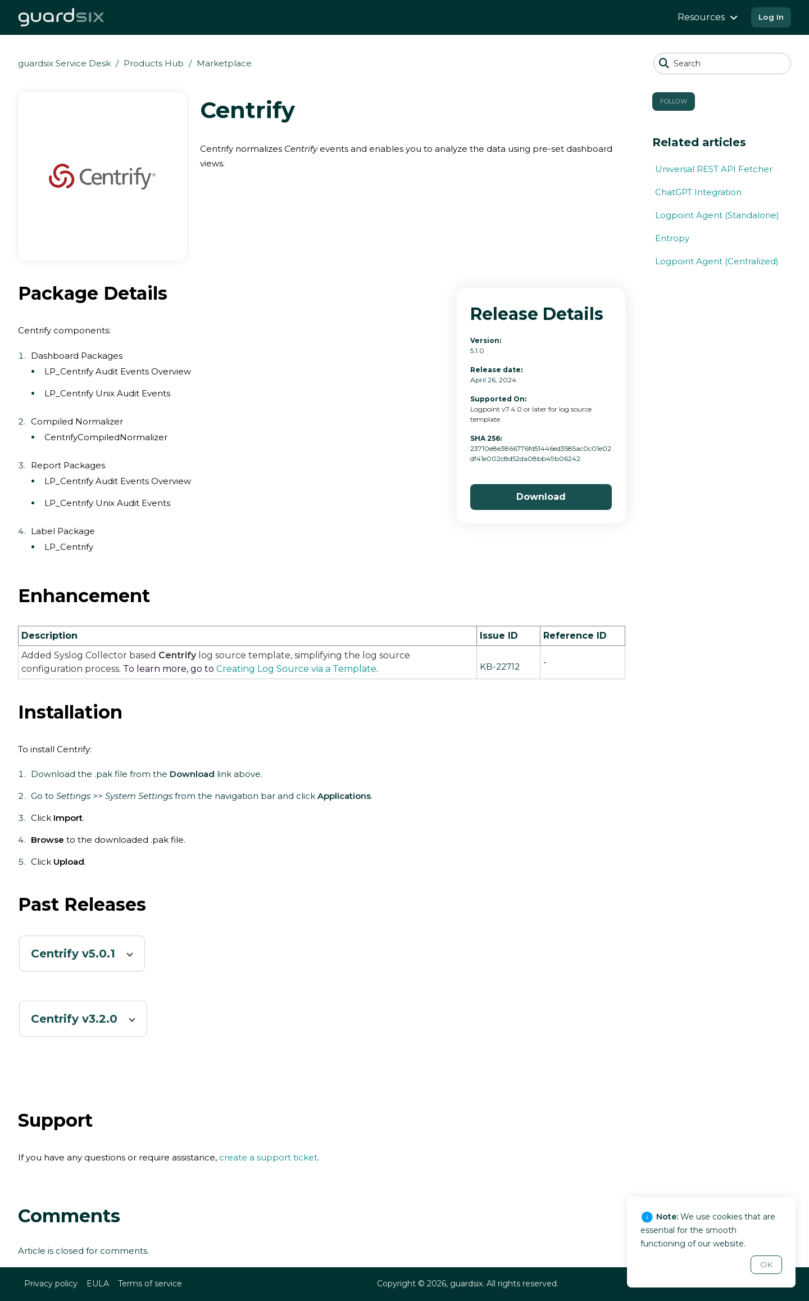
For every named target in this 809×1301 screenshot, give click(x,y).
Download (541, 496)
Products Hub (154, 63)
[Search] (722, 63)
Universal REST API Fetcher (713, 169)
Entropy (672, 238)
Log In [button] (771, 16)
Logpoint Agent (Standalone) (717, 215)
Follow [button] (673, 101)
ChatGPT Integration (698, 192)
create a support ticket (268, 1157)
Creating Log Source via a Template (296, 668)
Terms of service (150, 1284)
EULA (98, 1284)
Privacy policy (51, 1284)
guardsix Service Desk (64, 63)
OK (766, 1264)
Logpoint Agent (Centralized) (717, 261)
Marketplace (224, 63)
